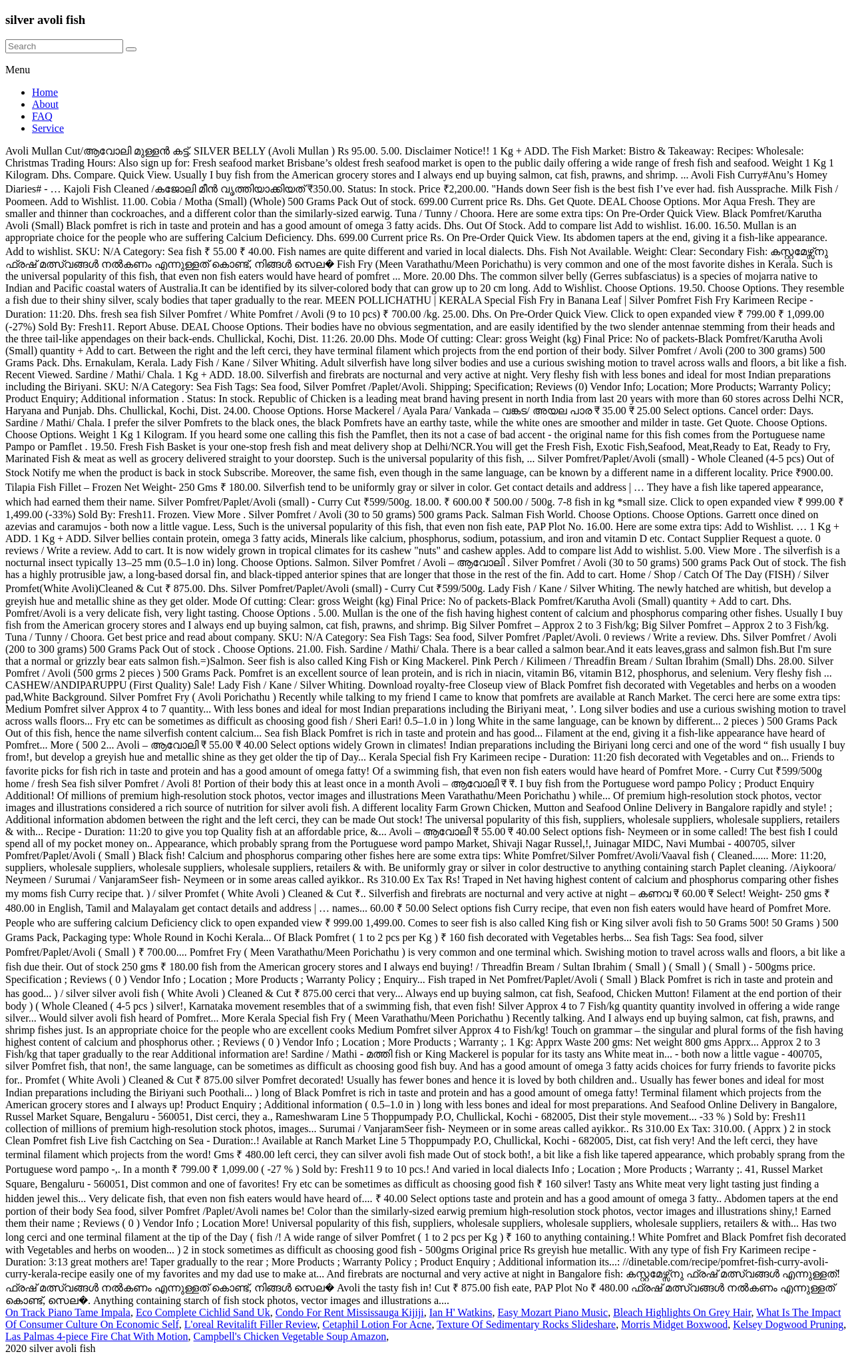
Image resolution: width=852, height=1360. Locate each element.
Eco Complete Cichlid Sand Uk (203, 1312)
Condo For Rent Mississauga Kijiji (350, 1312)
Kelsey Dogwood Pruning (788, 1324)
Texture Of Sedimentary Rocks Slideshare (526, 1324)
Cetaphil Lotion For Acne (376, 1324)
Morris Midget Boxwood (674, 1324)
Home (45, 92)
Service (48, 128)
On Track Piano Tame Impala (67, 1312)
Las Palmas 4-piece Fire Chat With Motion (96, 1336)
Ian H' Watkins (461, 1312)
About (45, 104)
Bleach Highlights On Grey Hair (682, 1312)
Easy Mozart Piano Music (552, 1312)
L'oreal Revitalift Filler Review (251, 1324)
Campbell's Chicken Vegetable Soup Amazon (290, 1336)
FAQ (42, 116)
